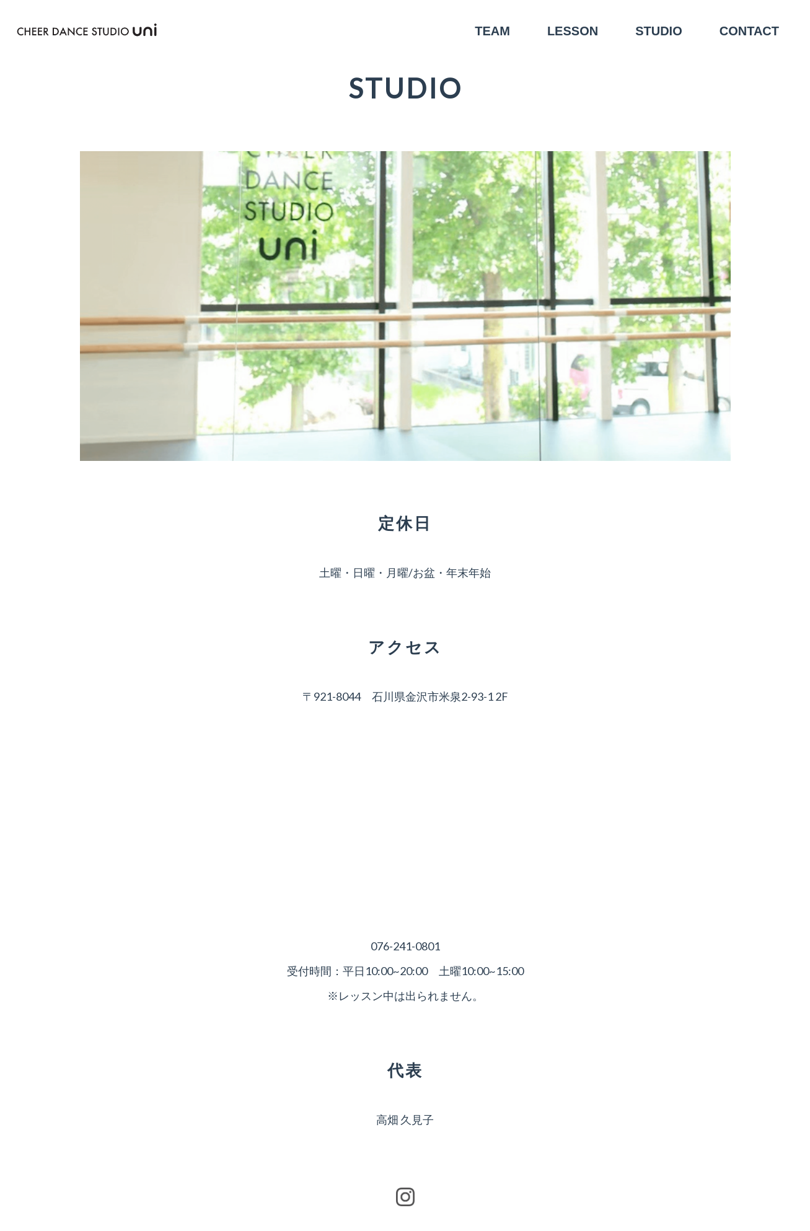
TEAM (492, 31)
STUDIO (658, 31)
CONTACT (749, 31)
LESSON (572, 31)
